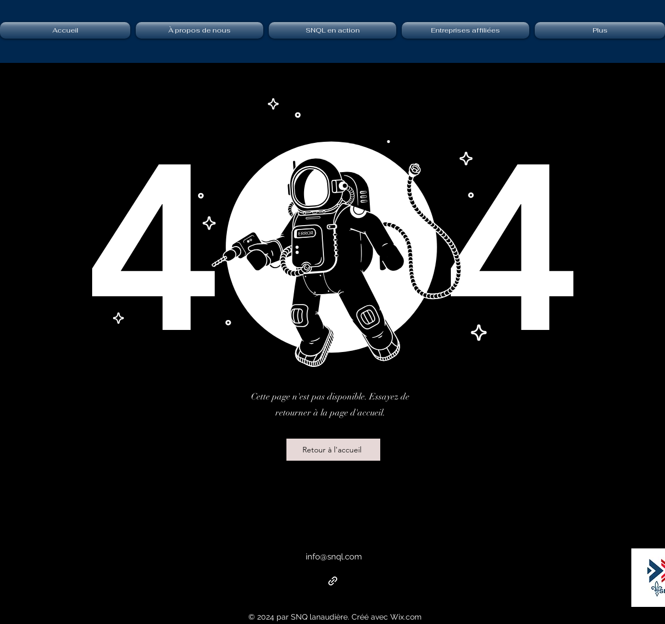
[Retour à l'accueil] (333, 450)
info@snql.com (334, 557)
